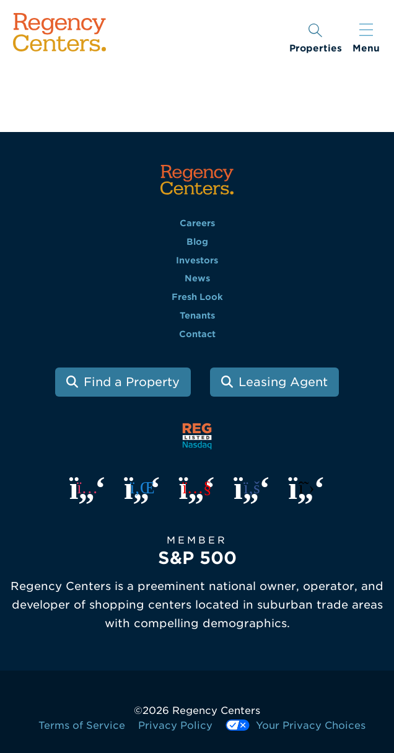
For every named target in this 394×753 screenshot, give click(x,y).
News (197, 278)
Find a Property (132, 382)
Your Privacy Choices (295, 725)
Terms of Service (81, 725)
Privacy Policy (175, 725)
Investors (197, 260)
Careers (197, 223)
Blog (197, 242)
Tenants (197, 315)
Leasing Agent (283, 382)
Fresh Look (197, 297)
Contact (197, 334)
